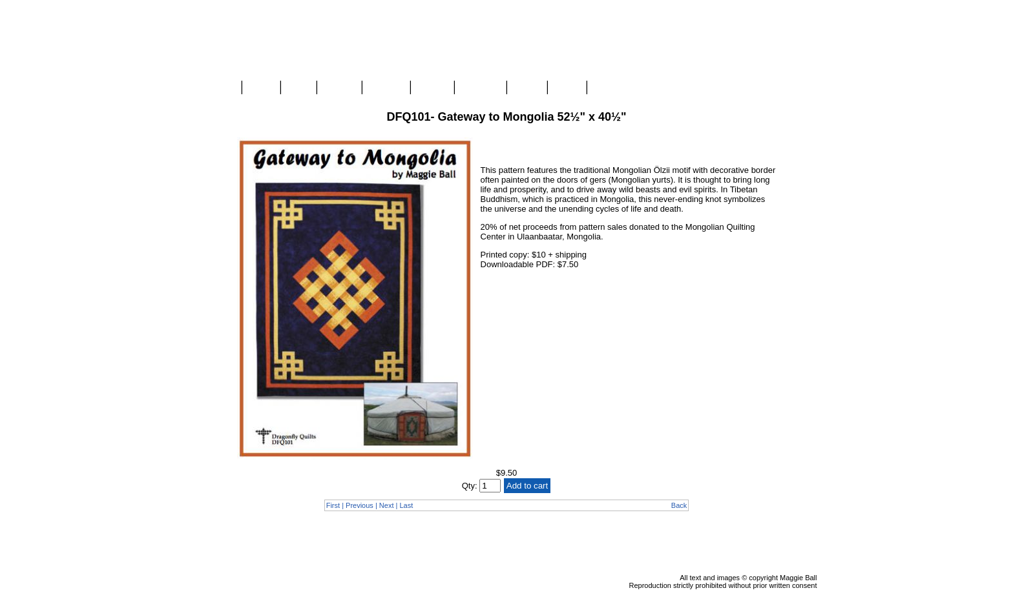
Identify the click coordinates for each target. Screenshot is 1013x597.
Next (386, 505)
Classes (386, 87)
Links (567, 87)
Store (261, 87)
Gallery (339, 87)
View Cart (798, 105)
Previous (359, 505)
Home (221, 87)
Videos (432, 87)
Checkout (798, 116)
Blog (298, 87)
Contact (610, 87)
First (333, 505)
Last (406, 505)
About (527, 87)
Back (679, 505)
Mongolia (480, 87)
